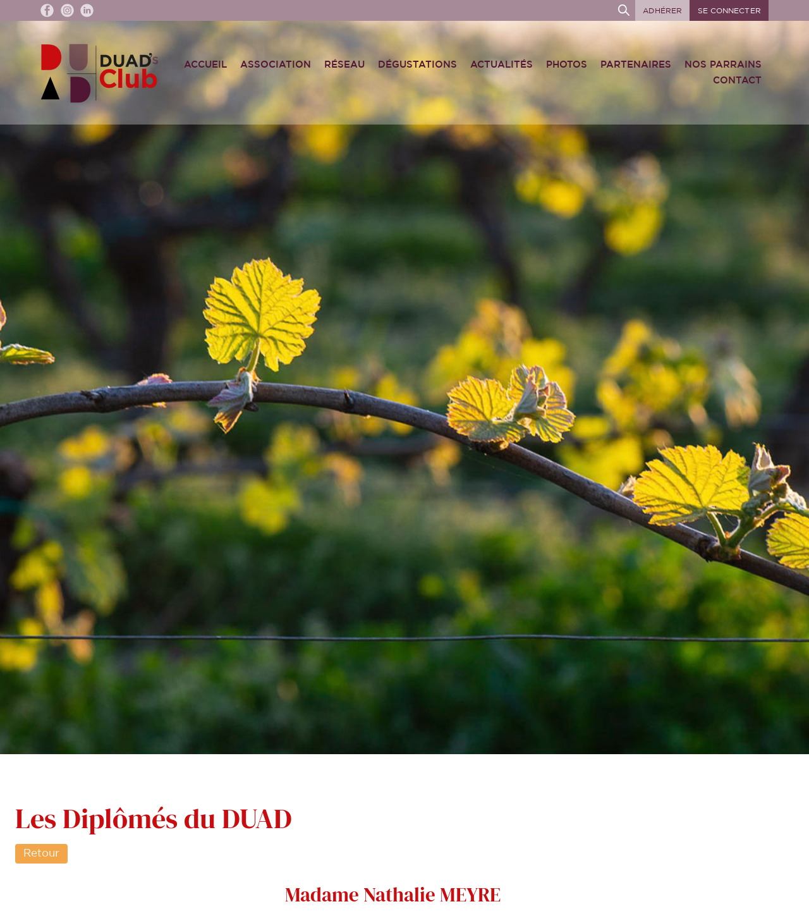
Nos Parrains (723, 65)
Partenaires (635, 65)
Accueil (205, 65)
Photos (566, 65)
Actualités (501, 65)
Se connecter (729, 11)
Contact (737, 80)
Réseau (344, 65)
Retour (41, 853)
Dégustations (417, 65)
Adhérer (662, 11)
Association (275, 65)
